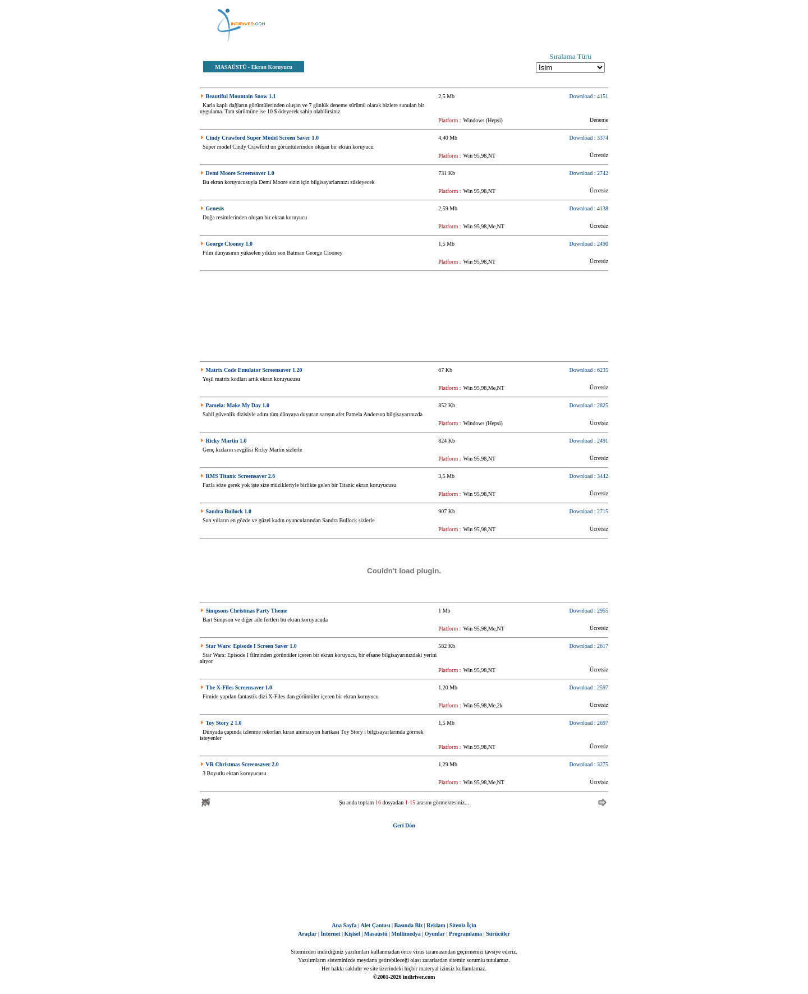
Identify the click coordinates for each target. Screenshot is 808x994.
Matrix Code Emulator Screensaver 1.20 (254, 370)
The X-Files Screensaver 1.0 (239, 687)
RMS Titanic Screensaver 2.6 (241, 476)
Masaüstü (376, 934)
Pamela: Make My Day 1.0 (238, 405)
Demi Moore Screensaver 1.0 (240, 173)
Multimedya (406, 934)
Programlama (465, 934)
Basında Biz (408, 925)
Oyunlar (435, 934)
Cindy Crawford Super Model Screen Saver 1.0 (262, 138)
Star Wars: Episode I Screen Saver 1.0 (251, 646)
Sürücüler (498, 934)
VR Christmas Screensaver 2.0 (242, 764)
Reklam (435, 925)
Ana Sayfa (344, 925)
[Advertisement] (460, 25)
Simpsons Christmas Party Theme (247, 611)
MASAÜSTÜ (230, 67)
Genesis (215, 208)
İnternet (330, 934)
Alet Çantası (375, 925)
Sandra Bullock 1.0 (228, 511)
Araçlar (307, 934)
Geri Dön (404, 825)
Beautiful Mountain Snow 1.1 (241, 96)
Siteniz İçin (462, 925)
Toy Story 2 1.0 (224, 723)
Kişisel (352, 934)
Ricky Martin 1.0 (226, 441)
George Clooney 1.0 (229, 244)
